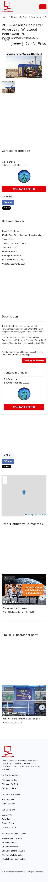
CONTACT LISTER (24, 189)
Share (8, 196)
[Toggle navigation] (42, 6)
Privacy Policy (8, 823)
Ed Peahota (8, 161)
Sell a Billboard (8, 799)
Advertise (6, 819)
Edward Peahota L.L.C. (14, 165)
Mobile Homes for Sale (12, 838)
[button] (24, 65)
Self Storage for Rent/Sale (13, 851)
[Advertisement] (24, 119)
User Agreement (9, 827)
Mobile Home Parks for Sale (14, 859)
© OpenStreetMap (39, 515)
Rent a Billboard (8, 804)
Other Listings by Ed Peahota (23, 524)
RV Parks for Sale (9, 842)
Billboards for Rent (10, 784)
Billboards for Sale (10, 780)
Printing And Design (34, 360)
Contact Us (7, 815)
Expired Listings (9, 788)
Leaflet (28, 515)
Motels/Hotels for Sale (12, 855)
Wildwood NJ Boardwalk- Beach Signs (21, 719)
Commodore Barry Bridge (16, 608)
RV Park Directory (10, 847)
